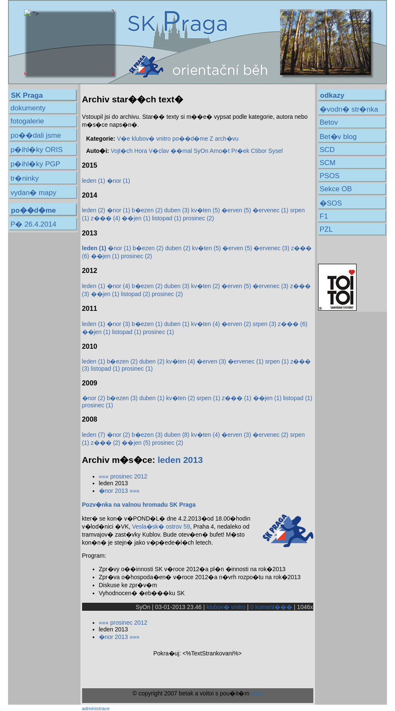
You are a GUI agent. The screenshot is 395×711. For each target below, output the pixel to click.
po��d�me (190, 138)
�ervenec (270, 210)
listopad (166, 218)
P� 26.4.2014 (33, 224)
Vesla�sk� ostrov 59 (161, 526)
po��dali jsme (36, 135)
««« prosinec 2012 (123, 476)
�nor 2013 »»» (119, 490)
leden (93, 180)
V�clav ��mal (170, 150)
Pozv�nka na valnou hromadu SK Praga (139, 504)
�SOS (331, 203)
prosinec (198, 218)
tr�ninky (25, 178)
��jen (136, 218)
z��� (105, 218)
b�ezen (147, 210)
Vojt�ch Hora (129, 150)
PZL (326, 229)
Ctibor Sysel (267, 150)
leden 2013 (180, 460)
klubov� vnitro (151, 138)
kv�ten (205, 210)
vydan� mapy (33, 193)
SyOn (201, 150)
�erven (236, 210)
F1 (324, 216)
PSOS (329, 176)
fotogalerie (27, 121)
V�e (123, 138)
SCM (328, 163)
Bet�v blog (338, 137)
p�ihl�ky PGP (35, 164)
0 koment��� (271, 607)
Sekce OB (336, 189)
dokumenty (28, 108)
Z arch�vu (224, 138)
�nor (118, 180)
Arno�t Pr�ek (229, 150)
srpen (264, 324)
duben (176, 210)
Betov (329, 122)
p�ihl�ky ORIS (37, 150)
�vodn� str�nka (349, 109)
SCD (327, 150)
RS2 (256, 693)
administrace (96, 708)
